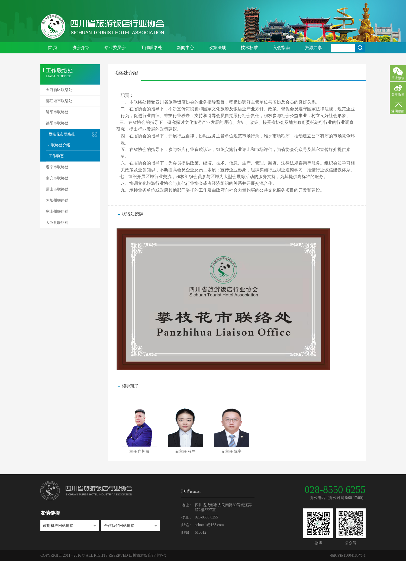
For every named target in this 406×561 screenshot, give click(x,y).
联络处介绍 (60, 145)
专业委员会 (115, 47)
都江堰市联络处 (59, 101)
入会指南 (281, 47)
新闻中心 (185, 47)
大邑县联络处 (57, 223)
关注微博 (397, 94)
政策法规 (217, 47)
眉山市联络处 (57, 189)
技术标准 (249, 47)
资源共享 (313, 47)
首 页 (52, 47)
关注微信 (397, 78)
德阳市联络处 (57, 123)
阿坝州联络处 (57, 200)
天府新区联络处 (59, 90)
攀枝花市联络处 (62, 134)
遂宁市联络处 (57, 167)
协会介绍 (80, 47)
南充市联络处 (57, 178)
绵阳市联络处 (57, 112)
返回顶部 (397, 111)
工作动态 (56, 156)
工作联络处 (151, 47)
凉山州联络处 (57, 211)
